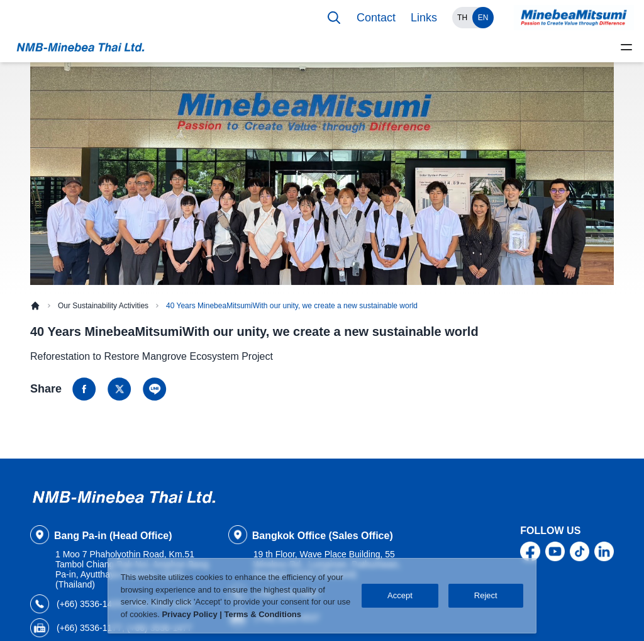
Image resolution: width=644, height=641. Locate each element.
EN (483, 17)
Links (424, 17)
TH (462, 17)
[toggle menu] (626, 47)
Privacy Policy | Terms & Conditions (231, 614)
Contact (376, 17)
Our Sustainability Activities (103, 305)
